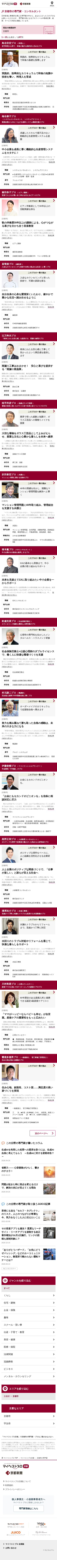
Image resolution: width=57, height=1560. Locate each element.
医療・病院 (9, 1347)
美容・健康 (9, 1339)
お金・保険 (9, 1310)
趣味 (6, 1317)
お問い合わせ (10, 1548)
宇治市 (7, 1423)
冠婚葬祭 (8, 1361)
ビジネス (8, 1369)
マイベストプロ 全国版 (14, 1544)
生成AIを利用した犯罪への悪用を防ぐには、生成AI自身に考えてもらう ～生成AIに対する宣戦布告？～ (28, 1153)
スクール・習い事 (13, 1324)
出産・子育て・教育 (14, 1332)
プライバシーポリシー (15, 1489)
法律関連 (8, 1354)
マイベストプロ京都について (18, 1481)
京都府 (7, 1396)
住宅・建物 (9, 1302)
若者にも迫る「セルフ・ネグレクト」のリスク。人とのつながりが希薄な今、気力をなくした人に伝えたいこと (21, 1214)
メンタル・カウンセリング (17, 1376)
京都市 (7, 1416)
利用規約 (9, 1485)
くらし (7, 1295)
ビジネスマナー (10, 1268)
